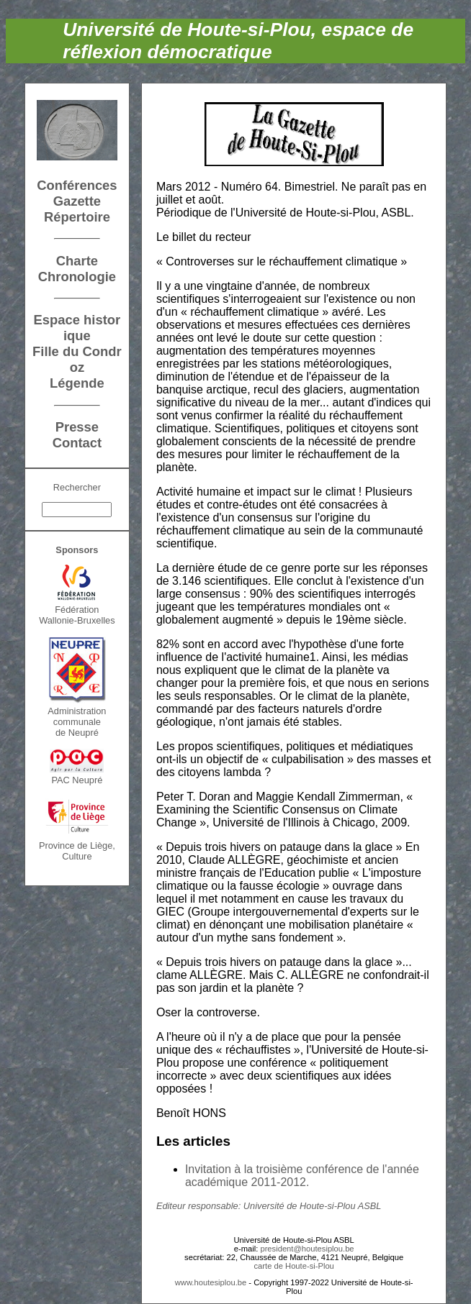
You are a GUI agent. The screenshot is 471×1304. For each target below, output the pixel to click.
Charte (77, 260)
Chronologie (77, 276)
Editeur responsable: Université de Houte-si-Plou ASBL (269, 1205)
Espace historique (77, 327)
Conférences (77, 185)
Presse (77, 426)
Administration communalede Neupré (77, 722)
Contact (77, 442)
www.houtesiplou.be (211, 1282)
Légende (77, 383)
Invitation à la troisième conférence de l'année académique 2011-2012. (302, 1175)
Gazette (77, 201)
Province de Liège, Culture (77, 851)
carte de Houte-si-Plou (294, 1266)
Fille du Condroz (77, 359)
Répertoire (77, 216)
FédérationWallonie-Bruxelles (77, 615)
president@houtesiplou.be (307, 1248)
